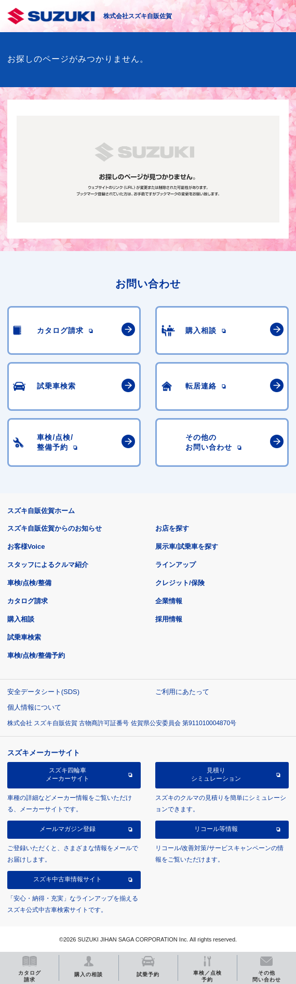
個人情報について (34, 707)
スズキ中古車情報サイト (67, 879)
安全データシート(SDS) (43, 692)
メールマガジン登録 (67, 829)
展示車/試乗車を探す (186, 546)
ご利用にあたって (182, 692)
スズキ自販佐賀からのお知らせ (54, 528)
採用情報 (168, 619)
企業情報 (168, 601)
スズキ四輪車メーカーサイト (67, 774)
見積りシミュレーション (216, 774)
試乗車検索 (24, 637)
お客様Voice (26, 546)
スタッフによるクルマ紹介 (47, 565)
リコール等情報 (216, 829)
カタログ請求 (27, 601)
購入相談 (20, 619)
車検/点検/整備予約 (36, 655)
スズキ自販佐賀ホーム (41, 511)
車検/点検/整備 (29, 583)
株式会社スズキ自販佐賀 (137, 16)
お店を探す (172, 528)
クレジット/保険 (180, 583)
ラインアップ (175, 565)
